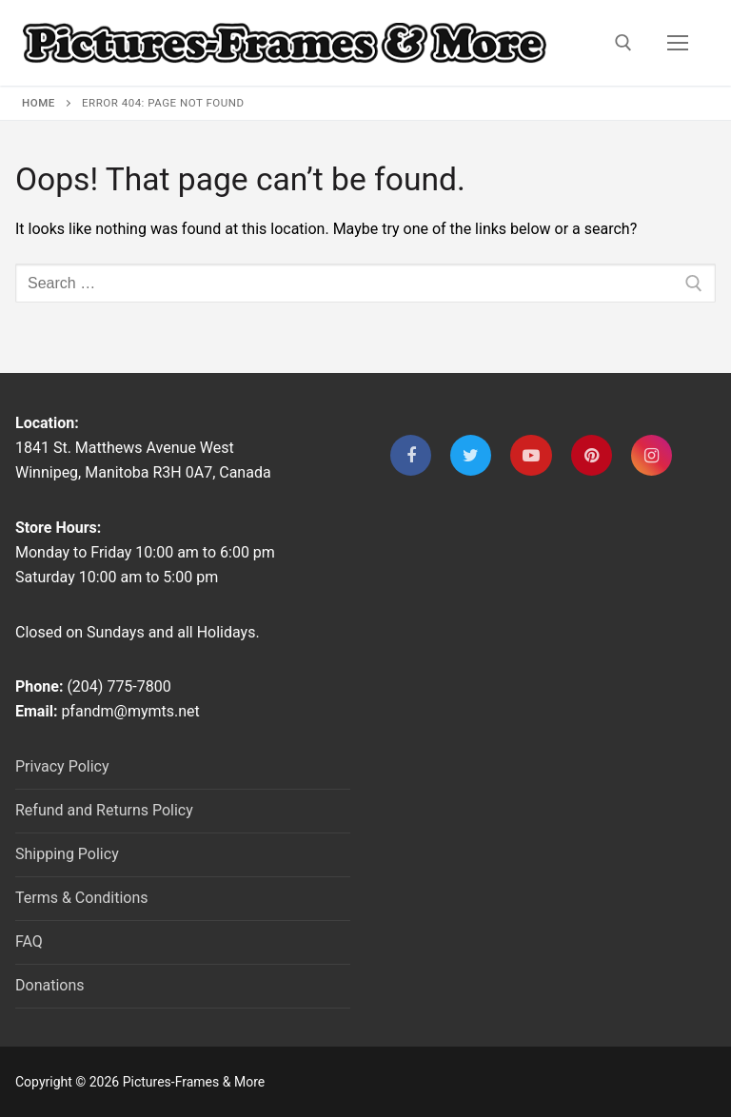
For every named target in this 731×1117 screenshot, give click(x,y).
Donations (50, 985)
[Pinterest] (591, 455)
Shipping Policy (67, 854)
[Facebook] (410, 455)
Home (38, 102)
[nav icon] (677, 43)
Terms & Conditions (81, 898)
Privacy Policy (62, 766)
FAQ (29, 941)
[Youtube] (530, 455)
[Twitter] (470, 455)
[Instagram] (651, 455)
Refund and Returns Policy (104, 810)
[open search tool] (623, 42)
